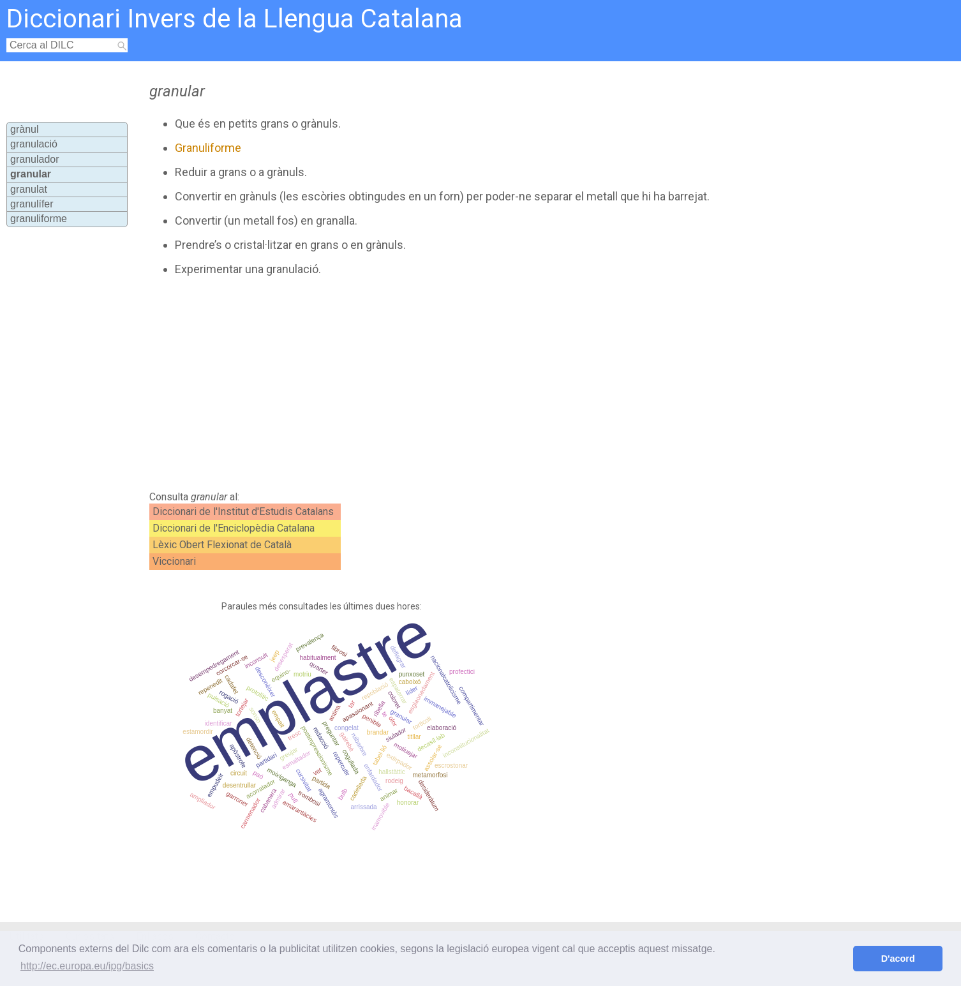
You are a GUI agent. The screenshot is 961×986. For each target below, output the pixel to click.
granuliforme (38, 218)
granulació (33, 143)
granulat (28, 189)
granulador (34, 159)
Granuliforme (208, 147)
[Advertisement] (422, 383)
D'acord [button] (898, 958)
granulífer (32, 203)
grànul (24, 129)
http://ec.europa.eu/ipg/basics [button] (87, 965)
